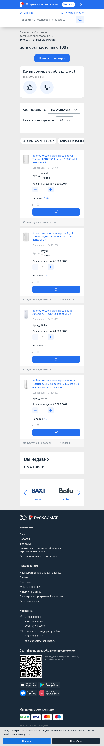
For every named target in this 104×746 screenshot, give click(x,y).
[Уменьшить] (35, 189)
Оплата (24, 577)
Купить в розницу (30, 586)
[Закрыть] (81, 4)
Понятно (26, 741)
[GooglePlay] (49, 685)
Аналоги (67, 299)
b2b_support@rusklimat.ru (40, 640)
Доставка (25, 582)
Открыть (68, 4)
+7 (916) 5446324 (74, 12)
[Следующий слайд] (79, 492)
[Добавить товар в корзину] (56, 212)
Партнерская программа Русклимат (41, 596)
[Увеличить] (51, 189)
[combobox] (64, 110)
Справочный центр (31, 601)
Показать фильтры (52, 58)
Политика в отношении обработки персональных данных (40, 550)
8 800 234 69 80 (34, 621)
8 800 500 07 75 (34, 636)
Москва (26, 12)
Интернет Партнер (30, 591)
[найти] (80, 19)
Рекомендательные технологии (38, 556)
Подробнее (76, 741)
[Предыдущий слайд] (25, 492)
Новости (25, 539)
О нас (23, 534)
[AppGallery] (49, 693)
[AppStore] (28, 685)
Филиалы (25, 543)
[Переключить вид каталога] (48, 128)
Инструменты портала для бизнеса (41, 572)
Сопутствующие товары (39, 222)
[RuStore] (28, 693)
